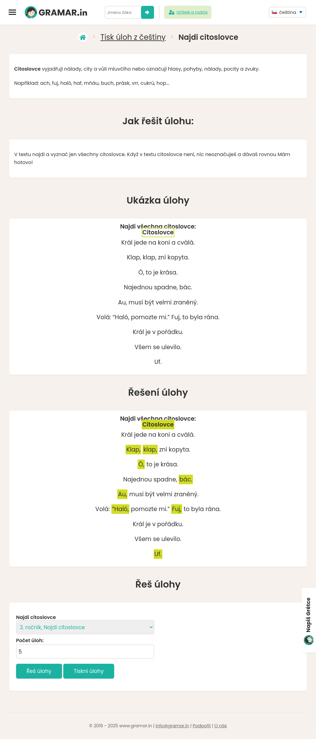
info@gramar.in (172, 726)
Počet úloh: (30, 640)
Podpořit (202, 726)
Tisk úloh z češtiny (132, 37)
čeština (284, 12)
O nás (220, 726)
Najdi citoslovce (36, 617)
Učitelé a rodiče (188, 12)
